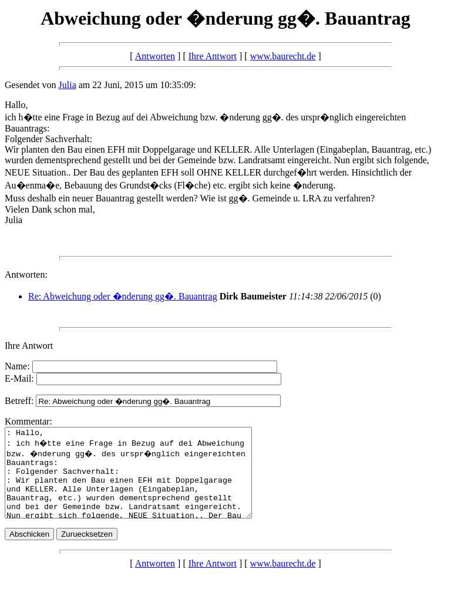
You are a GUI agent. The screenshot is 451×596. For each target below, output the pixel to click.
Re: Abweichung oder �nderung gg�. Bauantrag (122, 296)
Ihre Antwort (213, 56)
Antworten (155, 56)
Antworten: (26, 275)
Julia (67, 85)
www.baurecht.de (283, 56)
